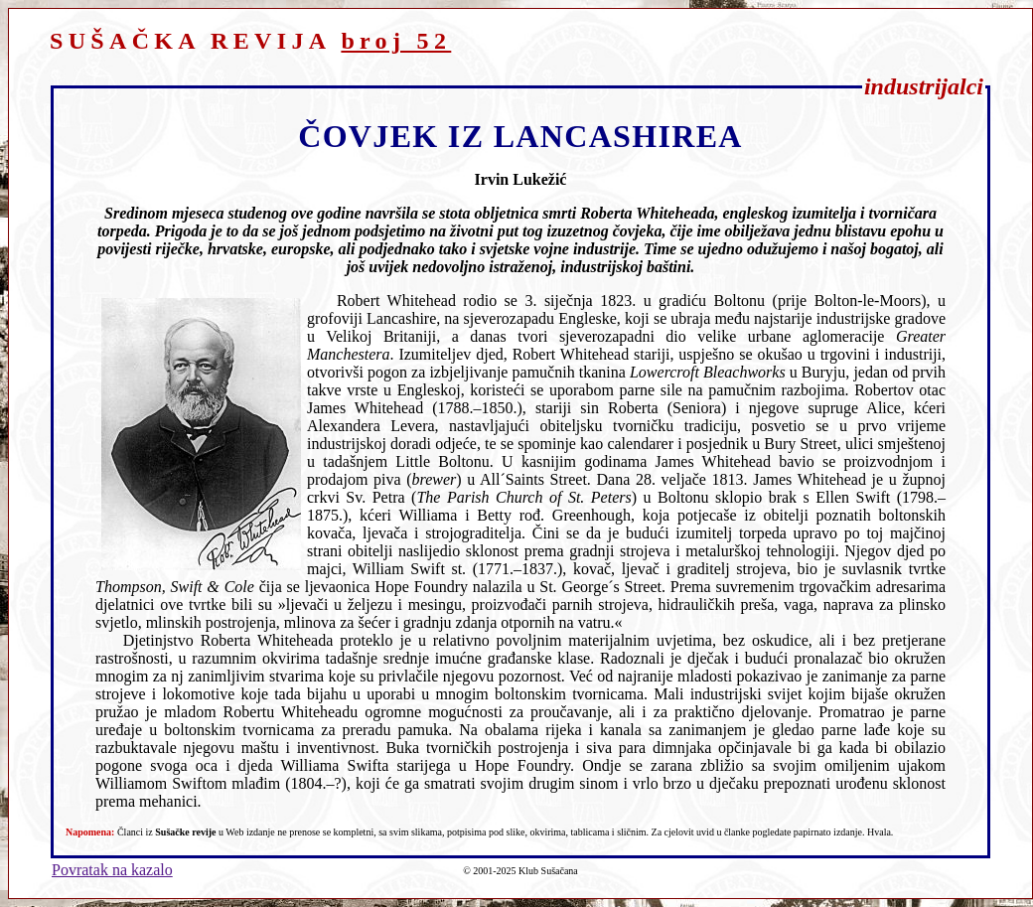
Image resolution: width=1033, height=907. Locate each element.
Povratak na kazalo (112, 869)
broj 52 (396, 41)
